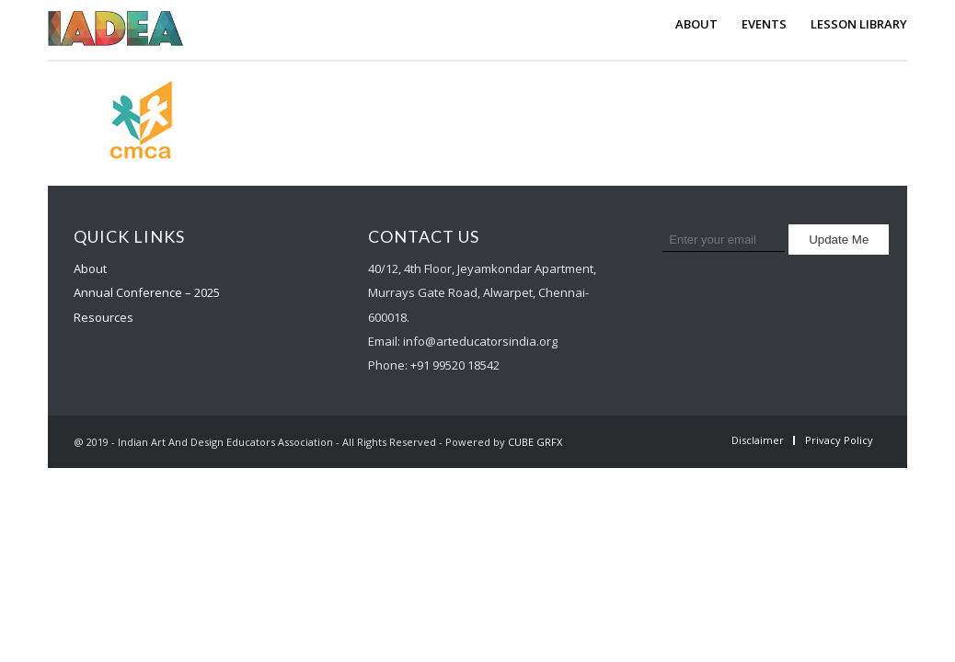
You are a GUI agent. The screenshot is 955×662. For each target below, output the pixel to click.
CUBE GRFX (535, 442)
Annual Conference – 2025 (147, 292)
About (90, 268)
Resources (103, 317)
